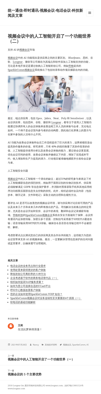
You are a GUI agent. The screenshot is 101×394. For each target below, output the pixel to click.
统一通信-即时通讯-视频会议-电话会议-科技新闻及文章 (45, 13)
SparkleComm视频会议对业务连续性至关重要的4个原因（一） (46, 298)
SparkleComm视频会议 (21, 69)
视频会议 (25, 49)
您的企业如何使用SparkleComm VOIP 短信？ (36, 294)
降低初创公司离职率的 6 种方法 (28, 273)
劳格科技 (18, 215)
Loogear (18, 61)
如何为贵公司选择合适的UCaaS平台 (30, 286)
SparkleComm (78, 344)
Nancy (36, 344)
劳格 (71, 65)
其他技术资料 (51, 344)
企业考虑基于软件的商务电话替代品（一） (34, 278)
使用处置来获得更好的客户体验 (28, 269)
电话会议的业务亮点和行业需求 (28, 265)
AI (87, 344)
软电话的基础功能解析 (23, 302)
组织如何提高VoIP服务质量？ (27, 282)
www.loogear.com (16, 388)
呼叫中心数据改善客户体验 (25, 290)
